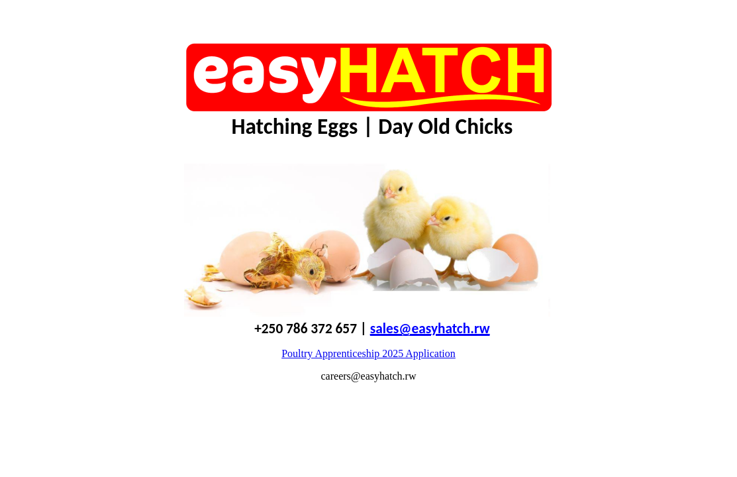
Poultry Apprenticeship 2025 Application (368, 353)
